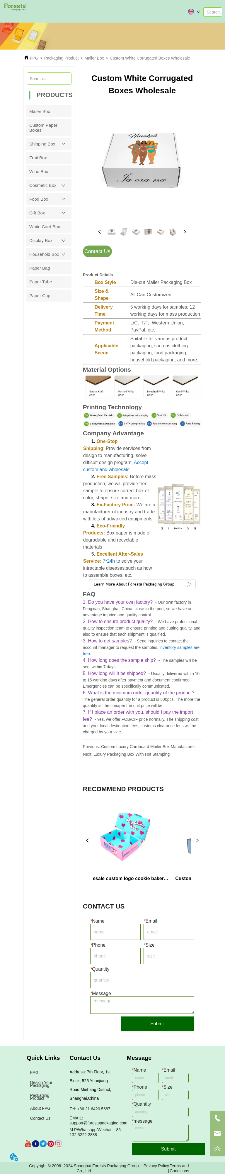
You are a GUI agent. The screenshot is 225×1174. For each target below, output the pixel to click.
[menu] (108, 11)
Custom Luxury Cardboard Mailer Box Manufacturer (148, 746)
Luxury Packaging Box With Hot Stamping (131, 754)
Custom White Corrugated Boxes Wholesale (150, 58)
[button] (108, 11)
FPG (34, 58)
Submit (157, 1023)
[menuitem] (108, 11)
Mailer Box (94, 58)
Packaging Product (61, 58)
